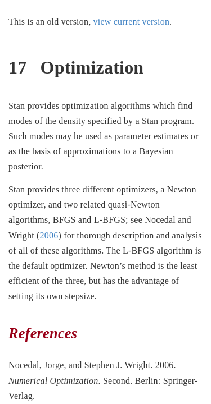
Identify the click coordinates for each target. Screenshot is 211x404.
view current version (131, 21)
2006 (49, 235)
